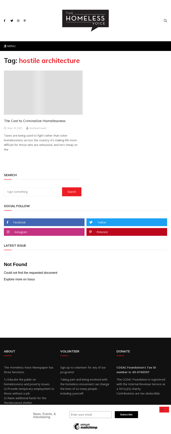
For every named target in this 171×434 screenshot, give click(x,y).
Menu (10, 46)
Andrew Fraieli (37, 128)
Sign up (65, 367)
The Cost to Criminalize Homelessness (35, 121)
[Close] (164, 409)
